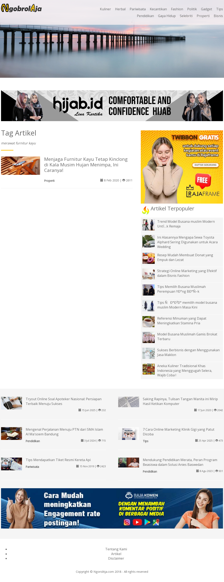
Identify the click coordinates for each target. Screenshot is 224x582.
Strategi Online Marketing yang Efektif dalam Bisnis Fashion (187, 273)
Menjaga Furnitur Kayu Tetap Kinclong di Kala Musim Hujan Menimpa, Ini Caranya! (86, 164)
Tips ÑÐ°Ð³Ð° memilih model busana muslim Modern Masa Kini (187, 305)
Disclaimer (116, 558)
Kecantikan (158, 9)
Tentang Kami (116, 549)
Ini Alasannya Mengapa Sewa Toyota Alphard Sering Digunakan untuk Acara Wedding (187, 242)
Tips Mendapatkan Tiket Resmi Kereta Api (58, 460)
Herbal (120, 9)
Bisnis (218, 16)
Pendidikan (145, 16)
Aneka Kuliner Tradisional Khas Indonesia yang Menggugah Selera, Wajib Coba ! (184, 371)
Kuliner (105, 9)
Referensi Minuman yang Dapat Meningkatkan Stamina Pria (181, 320)
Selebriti (186, 16)
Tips (219, 9)
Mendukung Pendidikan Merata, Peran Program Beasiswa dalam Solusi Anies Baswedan (180, 462)
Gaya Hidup (167, 16)
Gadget (206, 9)
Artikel (116, 554)
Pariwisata (138, 9)
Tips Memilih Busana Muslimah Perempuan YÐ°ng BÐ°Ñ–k (181, 289)
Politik (192, 9)
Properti (203, 16)
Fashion (177, 9)
